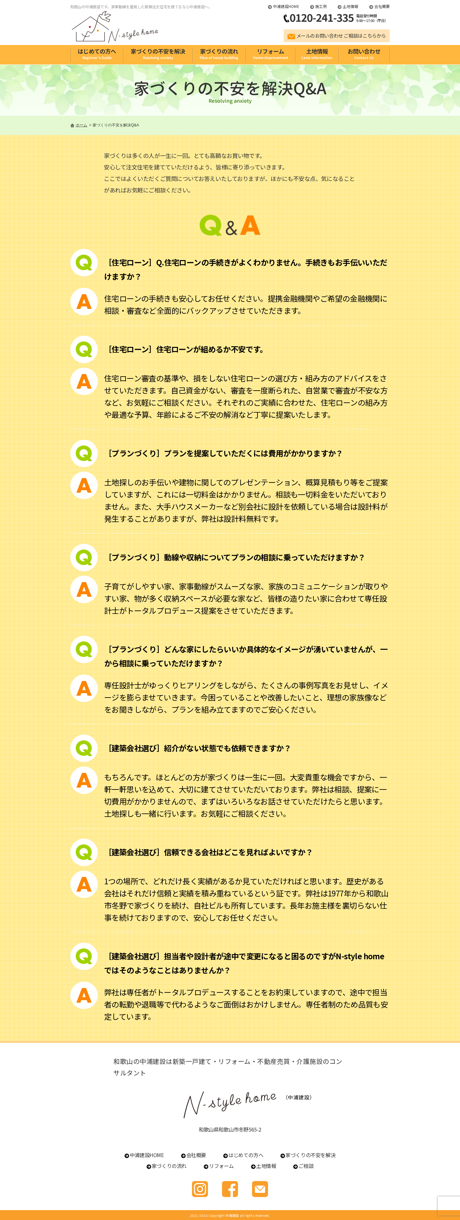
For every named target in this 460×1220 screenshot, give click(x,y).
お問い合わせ (364, 54)
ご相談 (305, 1166)
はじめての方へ (97, 54)
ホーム (81, 125)
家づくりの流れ (219, 54)
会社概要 (382, 6)
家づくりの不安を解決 (157, 54)
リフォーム (270, 54)
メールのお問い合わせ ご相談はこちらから (341, 35)
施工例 (321, 6)
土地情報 (350, 6)
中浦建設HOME (286, 6)
